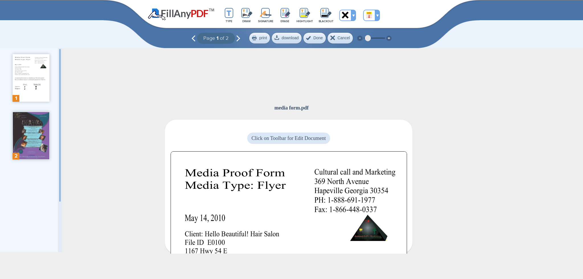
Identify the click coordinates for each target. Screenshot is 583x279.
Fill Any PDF (181, 14)
